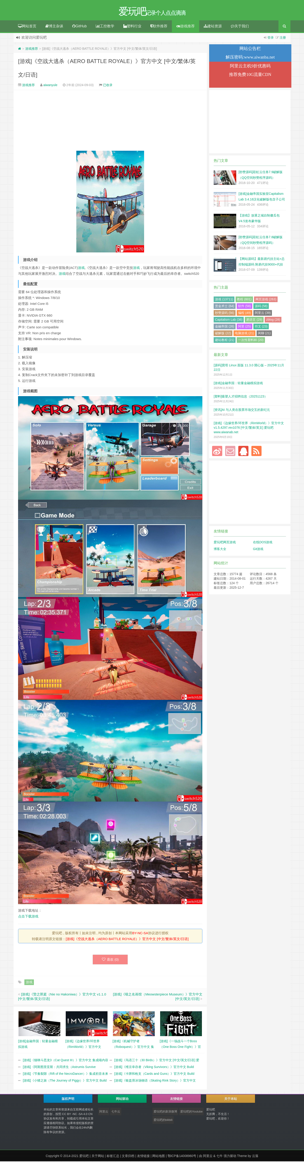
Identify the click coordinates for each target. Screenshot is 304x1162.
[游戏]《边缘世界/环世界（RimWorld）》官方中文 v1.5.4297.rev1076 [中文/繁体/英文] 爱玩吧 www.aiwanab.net (249, 428)
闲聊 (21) (264, 334)
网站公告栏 (250, 49)
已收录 (107, 85)
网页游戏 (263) (265, 300)
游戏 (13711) (224, 300)
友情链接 (143, 1156)
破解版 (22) (223, 334)
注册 (283, 38)
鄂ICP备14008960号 (182, 1156)
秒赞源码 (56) (224, 313)
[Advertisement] (110, 121)
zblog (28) (273, 320)
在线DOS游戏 (262, 543)
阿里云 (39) (263, 313)
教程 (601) (244, 300)
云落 (255, 1156)
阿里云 (103, 1112)
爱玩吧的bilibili (163, 1120)
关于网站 (97, 1156)
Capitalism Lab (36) (228, 320)
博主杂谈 (54, 27)
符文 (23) (261, 327)
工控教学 (105, 27)
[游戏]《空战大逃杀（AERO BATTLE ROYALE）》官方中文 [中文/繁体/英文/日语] (127, 939)
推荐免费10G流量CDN (250, 75)
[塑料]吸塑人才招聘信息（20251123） (240, 397)
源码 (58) (261, 306)
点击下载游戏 (28, 917)
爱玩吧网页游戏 (225, 543)
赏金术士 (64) (224, 306)
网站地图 (158, 1156)
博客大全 (220, 549)
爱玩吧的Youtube (191, 1112)
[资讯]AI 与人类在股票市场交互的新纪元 (242, 410)
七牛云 (115, 1112)
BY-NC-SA (140, 934)
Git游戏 (258, 549)
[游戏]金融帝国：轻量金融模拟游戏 (238, 384)
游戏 (81, 268)
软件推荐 (158, 27)
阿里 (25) (244, 327)
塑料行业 (132, 27)
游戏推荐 (185, 27)
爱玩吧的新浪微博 (165, 1112)
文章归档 (128, 1156)
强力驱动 (230, 1156)
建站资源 (213, 27)
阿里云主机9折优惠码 (250, 66)
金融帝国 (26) (224, 327)
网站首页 (27, 27)
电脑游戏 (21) (244, 334)
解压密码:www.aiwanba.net (250, 57)
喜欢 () (110, 960)
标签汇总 (113, 1156)
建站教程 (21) (224, 340)
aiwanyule (50, 85)
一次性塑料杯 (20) (251, 340)
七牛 (219, 1156)
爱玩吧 (84, 1156)
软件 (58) (244, 306)
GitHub (79, 27)
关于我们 (240, 27)
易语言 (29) (254, 320)
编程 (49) (244, 313)
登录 (270, 38)
